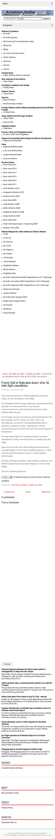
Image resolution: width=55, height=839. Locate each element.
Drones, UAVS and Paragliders (16, 134)
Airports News (9, 100)
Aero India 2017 (9, 172)
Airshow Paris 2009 (11, 196)
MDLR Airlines (9, 269)
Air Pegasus (8, 250)
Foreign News (9, 112)
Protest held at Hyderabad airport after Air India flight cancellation (25, 384)
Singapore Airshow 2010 (13, 192)
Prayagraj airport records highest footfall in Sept (21, 749)
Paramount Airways (11, 289)
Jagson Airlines (9, 293)
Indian (5, 301)
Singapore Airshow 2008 (13, 212)
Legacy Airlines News (12, 154)
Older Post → (47, 492)
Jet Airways (8, 257)
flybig (5, 49)
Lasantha (43, 833)
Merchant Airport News (13, 104)
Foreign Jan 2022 (33, 374)
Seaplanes (7, 128)
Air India (6, 33)
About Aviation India (10, 793)
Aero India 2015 (9, 176)
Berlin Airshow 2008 (11, 208)
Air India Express (10, 37)
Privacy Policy (7, 808)
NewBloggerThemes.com (41, 835)
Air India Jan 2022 (16, 374)
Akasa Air (7, 45)
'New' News (8, 81)
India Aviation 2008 (11, 204)
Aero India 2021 (9, 165)
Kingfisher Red (9, 273)
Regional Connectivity (12, 140)
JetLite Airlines (9, 261)
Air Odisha (7, 253)
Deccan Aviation (10, 158)
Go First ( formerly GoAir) (13, 53)
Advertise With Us (9, 822)
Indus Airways (9, 313)
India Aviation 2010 (11, 188)
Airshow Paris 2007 (11, 228)
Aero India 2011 (9, 184)
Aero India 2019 (9, 168)
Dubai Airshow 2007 (11, 216)
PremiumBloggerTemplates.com (17, 835)
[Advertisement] (27, 344)
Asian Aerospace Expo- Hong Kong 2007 (20, 224)
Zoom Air (7, 238)
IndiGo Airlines (9, 57)
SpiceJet (7, 61)
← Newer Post (8, 492)
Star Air (6, 65)
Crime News (8, 93)
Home (4, 374)
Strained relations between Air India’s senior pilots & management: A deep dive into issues (23, 670)
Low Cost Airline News (12, 150)
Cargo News (8, 118)
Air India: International (12, 277)
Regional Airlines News (13, 147)
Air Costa (7, 246)
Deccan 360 (8, 122)
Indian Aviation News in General (16, 75)
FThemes (19, 833)
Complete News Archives (12, 768)
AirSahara (7, 309)
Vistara (6, 69)
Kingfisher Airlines (10, 265)
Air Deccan (7, 305)
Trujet (5, 234)
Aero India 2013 (9, 180)
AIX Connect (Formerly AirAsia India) (18, 41)
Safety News (8, 87)
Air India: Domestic (11, 281)
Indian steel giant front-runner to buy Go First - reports (24, 697)
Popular (7, 664)
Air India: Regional (10, 285)
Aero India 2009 (9, 200)
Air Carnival (8, 242)
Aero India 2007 (9, 220)
